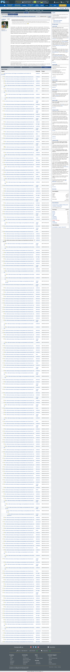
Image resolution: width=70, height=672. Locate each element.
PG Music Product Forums (16, 8)
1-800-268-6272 (38, 1)
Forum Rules (38, 10)
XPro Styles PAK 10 (57, 45)
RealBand (24, 8)
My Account (38, 662)
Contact (11, 658)
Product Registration (52, 663)
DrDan (38, 16)
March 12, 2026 (54, 89)
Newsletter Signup (39, 658)
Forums (9, 8)
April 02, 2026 (54, 64)
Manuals (50, 659)
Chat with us (45, 650)
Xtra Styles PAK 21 (63, 45)
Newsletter (52, 647)
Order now (53, 136)
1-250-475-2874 (44, 1)
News (37, 656)
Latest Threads (32, 10)
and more (53, 130)
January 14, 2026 (55, 140)
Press (11, 659)
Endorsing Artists (26, 661)
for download (57, 95)
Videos (50, 661)
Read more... (54, 62)
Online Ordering (45, 2)
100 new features (65, 166)
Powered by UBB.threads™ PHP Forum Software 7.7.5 (35, 671)
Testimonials (25, 662)
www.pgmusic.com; (12, 668)
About (11, 656)
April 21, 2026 (54, 26)
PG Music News (55, 24)
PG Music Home (4, 8)
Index (26, 12)
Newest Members (55, 202)
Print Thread (10, 14)
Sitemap (11, 663)
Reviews (24, 663)
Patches (50, 656)
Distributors (12, 661)
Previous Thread (12, 12)
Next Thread (40, 12)
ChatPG (53, 12)
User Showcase (26, 658)
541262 (50, 16)
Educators (12, 662)
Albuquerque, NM (4, 30)
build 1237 (62, 105)
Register (62, 8)
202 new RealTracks (65, 41)
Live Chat (37, 2)
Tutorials (50, 662)
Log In (67, 8)
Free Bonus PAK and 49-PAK (58, 55)
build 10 (56, 84)
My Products (38, 663)
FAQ (42, 10)
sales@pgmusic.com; (18, 668)
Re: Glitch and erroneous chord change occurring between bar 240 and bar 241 (19, 16)
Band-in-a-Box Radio (27, 659)
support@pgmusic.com (25, 668)
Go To (15, 14)
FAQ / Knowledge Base (53, 658)
